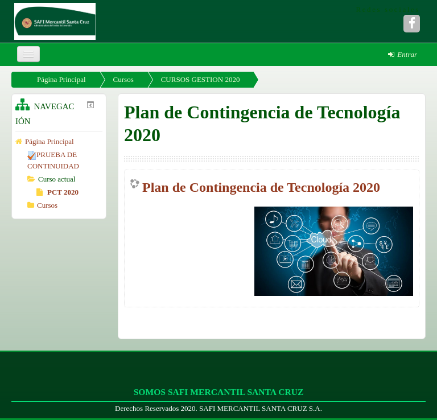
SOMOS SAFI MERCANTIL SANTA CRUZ (219, 392)
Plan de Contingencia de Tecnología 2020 (261, 187)
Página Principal (61, 79)
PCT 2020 (57, 192)
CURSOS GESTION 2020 (200, 79)
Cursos (123, 79)
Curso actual (56, 179)
